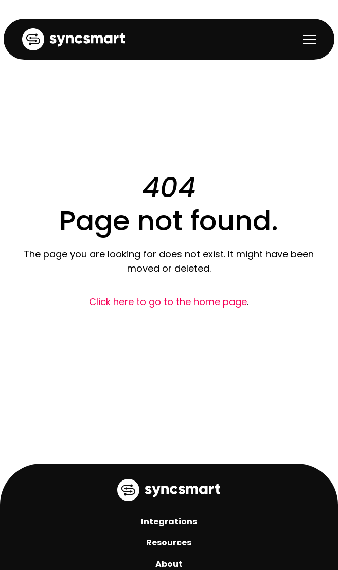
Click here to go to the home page (168, 301)
